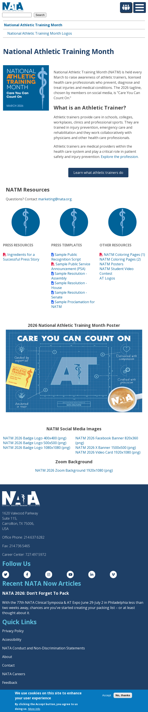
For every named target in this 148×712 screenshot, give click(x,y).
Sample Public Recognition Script (66, 257)
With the (9, 602)
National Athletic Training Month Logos (39, 33)
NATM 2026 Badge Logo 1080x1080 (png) (36, 447)
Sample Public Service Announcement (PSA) (70, 266)
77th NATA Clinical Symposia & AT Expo (48, 602)
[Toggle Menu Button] (139, 7)
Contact (8, 665)
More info (34, 708)
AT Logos (107, 278)
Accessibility (11, 639)
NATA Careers (13, 674)
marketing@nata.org (55, 199)
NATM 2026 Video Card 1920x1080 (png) (107, 452)
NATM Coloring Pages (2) (120, 259)
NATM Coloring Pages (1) (124, 254)
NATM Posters (111, 264)
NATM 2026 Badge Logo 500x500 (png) (34, 442)
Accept (106, 695)
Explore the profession (119, 156)
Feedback (9, 682)
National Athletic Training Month (33, 25)
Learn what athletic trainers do (98, 172)
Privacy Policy (13, 631)
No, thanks (122, 695)
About (7, 656)
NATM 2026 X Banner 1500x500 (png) (105, 447)
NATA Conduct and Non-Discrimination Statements (43, 648)
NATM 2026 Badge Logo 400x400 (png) (34, 438)
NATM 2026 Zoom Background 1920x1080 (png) (74, 470)
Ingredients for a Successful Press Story (21, 257)
